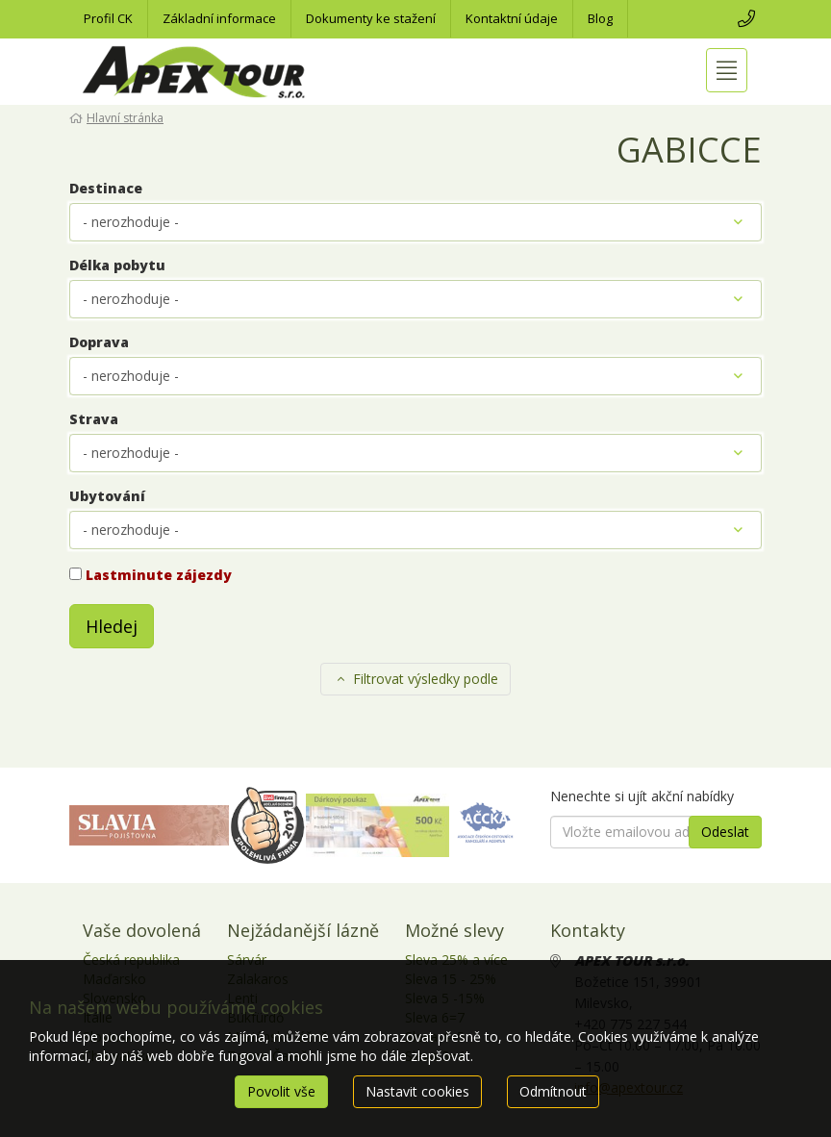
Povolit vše (281, 1091)
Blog (600, 18)
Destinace (105, 188)
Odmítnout (553, 1091)
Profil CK (108, 18)
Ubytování (107, 496)
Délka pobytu (117, 265)
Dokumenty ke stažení (371, 18)
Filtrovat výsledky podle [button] (416, 679)
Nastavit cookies (417, 1091)
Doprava (99, 342)
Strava (93, 419)
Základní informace (219, 18)
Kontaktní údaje (512, 18)
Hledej (112, 626)
